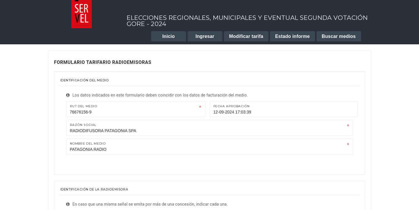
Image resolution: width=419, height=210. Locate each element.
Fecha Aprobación (231, 106)
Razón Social (83, 125)
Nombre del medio (88, 144)
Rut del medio (83, 106)
